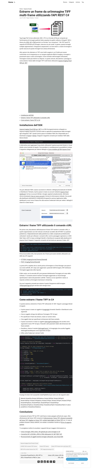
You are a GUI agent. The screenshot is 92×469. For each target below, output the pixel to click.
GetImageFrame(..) (43, 328)
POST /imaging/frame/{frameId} (30, 262)
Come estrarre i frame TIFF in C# (30, 120)
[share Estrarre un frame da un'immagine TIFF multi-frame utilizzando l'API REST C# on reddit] (45, 462)
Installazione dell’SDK (27, 115)
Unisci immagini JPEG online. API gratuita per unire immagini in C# (40, 431)
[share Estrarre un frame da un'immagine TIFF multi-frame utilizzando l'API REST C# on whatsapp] (51, 462)
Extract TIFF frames (44, 446)
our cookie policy (74, 456)
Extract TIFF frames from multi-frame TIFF (61, 446)
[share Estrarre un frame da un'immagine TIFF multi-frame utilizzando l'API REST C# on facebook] (48, 462)
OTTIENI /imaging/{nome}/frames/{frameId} (34, 259)
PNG (34, 42)
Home (10, 2)
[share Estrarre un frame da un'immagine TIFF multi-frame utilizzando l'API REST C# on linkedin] (42, 462)
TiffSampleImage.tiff (26, 285)
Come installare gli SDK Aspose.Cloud (59, 149)
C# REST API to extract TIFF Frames (29, 446)
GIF (31, 42)
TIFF (41, 38)
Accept (77, 459)
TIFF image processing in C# (47, 449)
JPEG (27, 42)
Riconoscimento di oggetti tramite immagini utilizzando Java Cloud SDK (42, 436)
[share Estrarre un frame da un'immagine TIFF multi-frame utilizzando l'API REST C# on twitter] (39, 462)
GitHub (34, 135)
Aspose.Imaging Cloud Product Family (29, 443)
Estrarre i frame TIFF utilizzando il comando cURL (35, 117)
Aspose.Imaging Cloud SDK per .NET (30, 129)
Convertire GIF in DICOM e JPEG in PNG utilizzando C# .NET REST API (41, 434)
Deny (82, 463)
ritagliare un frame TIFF (35, 420)
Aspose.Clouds (28, 9)
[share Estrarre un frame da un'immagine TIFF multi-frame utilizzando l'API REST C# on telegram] (54, 462)
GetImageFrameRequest (52, 321)
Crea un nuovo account (37, 196)
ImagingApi (46, 309)
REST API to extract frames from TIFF (29, 449)
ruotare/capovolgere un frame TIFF (53, 420)
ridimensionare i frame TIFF (52, 418)
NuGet (29, 135)
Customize (71, 463)
